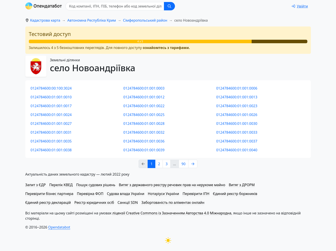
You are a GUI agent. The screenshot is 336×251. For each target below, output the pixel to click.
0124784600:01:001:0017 (51, 105)
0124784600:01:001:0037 (236, 141)
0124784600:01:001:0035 (51, 141)
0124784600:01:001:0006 (236, 88)
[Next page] (192, 164)
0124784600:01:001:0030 (236, 123)
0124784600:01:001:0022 (144, 105)
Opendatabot (59, 227)
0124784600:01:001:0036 (144, 141)
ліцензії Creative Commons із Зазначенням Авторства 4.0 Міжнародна (171, 213)
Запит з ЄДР (35, 184)
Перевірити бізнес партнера (49, 193)
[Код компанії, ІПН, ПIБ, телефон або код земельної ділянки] (114, 6)
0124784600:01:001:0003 (144, 88)
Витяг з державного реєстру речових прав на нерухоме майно (172, 184)
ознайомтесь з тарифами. (166, 47)
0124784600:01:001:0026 (236, 114)
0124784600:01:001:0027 (51, 123)
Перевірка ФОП (90, 193)
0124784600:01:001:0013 (236, 97)
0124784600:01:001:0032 (144, 132)
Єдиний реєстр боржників (235, 193)
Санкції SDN (127, 202)
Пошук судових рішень (95, 184)
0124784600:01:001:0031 (51, 132)
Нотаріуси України (163, 193)
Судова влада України (125, 193)
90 (184, 163)
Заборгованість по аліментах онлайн (172, 202)
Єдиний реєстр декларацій (48, 202)
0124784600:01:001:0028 (144, 123)
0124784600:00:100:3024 (51, 88)
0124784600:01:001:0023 (236, 105)
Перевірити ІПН (196, 193)
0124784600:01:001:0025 (144, 114)
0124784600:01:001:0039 (144, 150)
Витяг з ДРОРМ (242, 184)
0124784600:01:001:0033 (236, 132)
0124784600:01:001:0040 (236, 150)
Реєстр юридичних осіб (94, 202)
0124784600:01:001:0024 (51, 114)
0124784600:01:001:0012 (144, 97)
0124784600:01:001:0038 (51, 150)
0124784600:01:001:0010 (51, 97)
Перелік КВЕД (60, 184)
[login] (300, 6)
